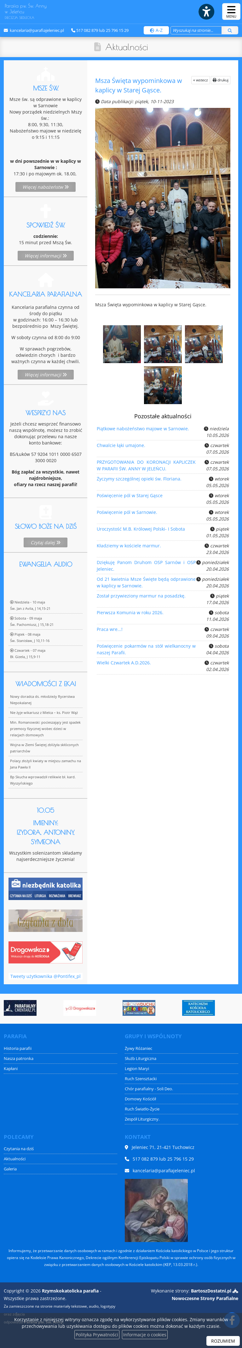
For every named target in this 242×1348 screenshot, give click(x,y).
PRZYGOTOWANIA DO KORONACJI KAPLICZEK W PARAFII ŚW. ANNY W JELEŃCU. (145, 465)
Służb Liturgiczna (140, 1058)
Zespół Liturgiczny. (142, 1119)
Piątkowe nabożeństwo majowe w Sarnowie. (143, 431)
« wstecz (200, 80)
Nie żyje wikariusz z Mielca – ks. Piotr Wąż (44, 823)
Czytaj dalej (45, 590)
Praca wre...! (110, 632)
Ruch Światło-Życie (142, 1109)
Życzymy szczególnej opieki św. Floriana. (139, 481)
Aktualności (126, 47)
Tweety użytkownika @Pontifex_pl (45, 990)
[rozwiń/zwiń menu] (231, 11)
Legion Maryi (137, 1068)
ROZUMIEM (223, 1341)
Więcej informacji (46, 256)
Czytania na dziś (19, 1148)
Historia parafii (18, 1048)
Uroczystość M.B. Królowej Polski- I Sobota (141, 531)
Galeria (10, 1169)
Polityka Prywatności (97, 1335)
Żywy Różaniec (138, 1048)
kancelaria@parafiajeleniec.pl (36, 30)
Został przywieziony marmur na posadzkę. (141, 598)
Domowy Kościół (140, 1099)
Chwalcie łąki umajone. (121, 448)
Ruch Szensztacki (141, 1078)
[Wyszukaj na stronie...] (196, 30)
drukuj (220, 80)
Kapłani (11, 1068)
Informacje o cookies (144, 1335)
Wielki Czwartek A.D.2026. (124, 665)
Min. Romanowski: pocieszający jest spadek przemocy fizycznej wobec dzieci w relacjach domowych (45, 839)
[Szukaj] (230, 30)
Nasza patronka (18, 1058)
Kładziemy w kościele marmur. (129, 548)
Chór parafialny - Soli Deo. (149, 1089)
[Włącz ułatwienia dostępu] (206, 11)
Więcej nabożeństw (45, 187)
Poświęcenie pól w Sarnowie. (127, 514)
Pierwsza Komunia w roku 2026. (130, 615)
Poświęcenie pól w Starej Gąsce (130, 498)
